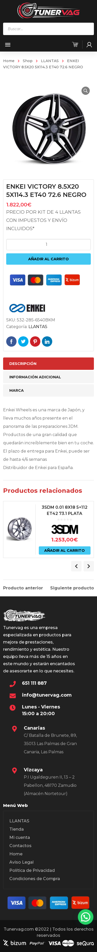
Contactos (20, 845)
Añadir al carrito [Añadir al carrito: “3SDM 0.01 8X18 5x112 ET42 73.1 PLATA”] (64, 550)
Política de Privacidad (32, 870)
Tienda (16, 829)
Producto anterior (23, 588)
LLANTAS (50, 61)
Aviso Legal (21, 862)
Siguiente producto (72, 588)
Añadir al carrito (48, 259)
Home (8, 61)
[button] (85, 91)
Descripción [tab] (22, 363)
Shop (28, 61)
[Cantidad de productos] (48, 244)
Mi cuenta (19, 837)
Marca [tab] (16, 390)
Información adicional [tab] (35, 377)
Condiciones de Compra (34, 878)
